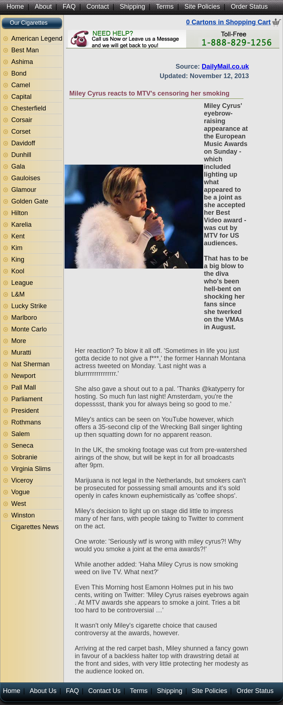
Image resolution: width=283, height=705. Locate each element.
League (22, 282)
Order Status (249, 6)
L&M (18, 294)
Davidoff (23, 143)
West (18, 503)
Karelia (21, 224)
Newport (23, 375)
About (43, 6)
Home (15, 6)
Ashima (22, 61)
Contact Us (104, 690)
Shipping (132, 6)
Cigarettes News (35, 527)
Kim (16, 247)
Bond (18, 73)
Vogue (20, 492)
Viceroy (22, 480)
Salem (20, 434)
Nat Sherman (30, 364)
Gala (18, 166)
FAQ (68, 6)
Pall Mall (23, 387)
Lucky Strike (29, 306)
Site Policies (202, 6)
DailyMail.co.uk (225, 66)
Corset (20, 131)
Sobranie (24, 457)
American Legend (36, 38)
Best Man (25, 50)
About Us (43, 690)
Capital (21, 96)
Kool (17, 271)
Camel (20, 85)
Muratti (21, 352)
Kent (18, 236)
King (17, 259)
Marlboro (24, 317)
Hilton (19, 213)
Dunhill (21, 154)
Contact (97, 6)
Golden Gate (29, 201)
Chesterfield (28, 108)
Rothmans (26, 422)
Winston (23, 515)
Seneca (22, 445)
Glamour (23, 189)
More (18, 341)
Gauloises (25, 178)
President (25, 410)
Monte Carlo (29, 329)
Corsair (21, 120)
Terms (165, 6)
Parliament (26, 399)
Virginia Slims (31, 468)
